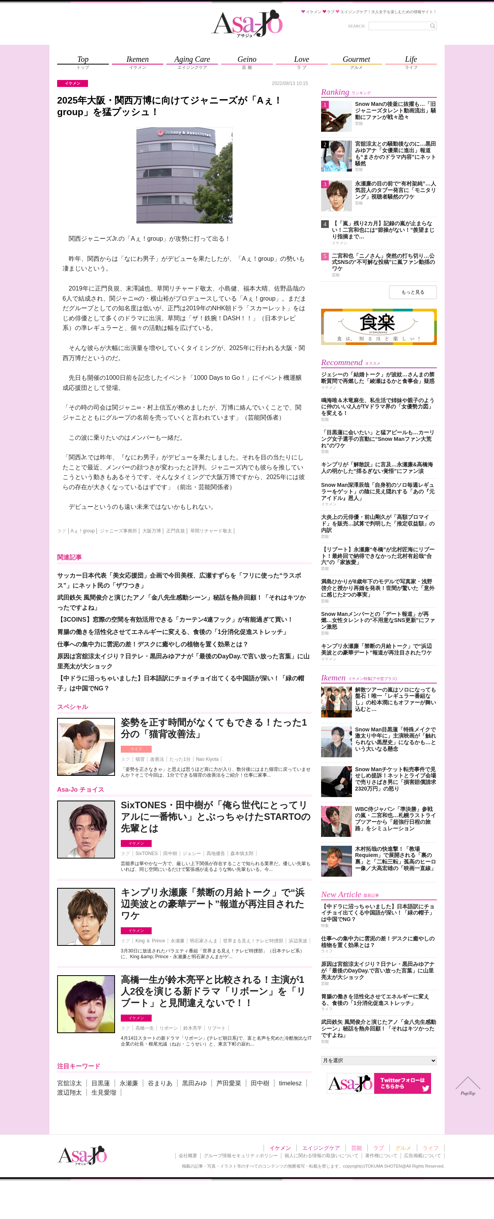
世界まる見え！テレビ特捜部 (253, 941)
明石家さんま (204, 941)
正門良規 (175, 531)
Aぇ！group (83, 531)
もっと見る (413, 292)
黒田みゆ (194, 1083)
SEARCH (356, 26)
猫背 (140, 759)
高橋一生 (144, 1028)
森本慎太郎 (242, 853)
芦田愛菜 (229, 1083)
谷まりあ (160, 1083)
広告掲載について (422, 1155)
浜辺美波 (298, 941)
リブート (216, 1028)
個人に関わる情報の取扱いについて (321, 1155)
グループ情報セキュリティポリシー (241, 1155)
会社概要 (188, 1155)
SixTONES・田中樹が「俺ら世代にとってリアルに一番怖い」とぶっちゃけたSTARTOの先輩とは (216, 816)
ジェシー (192, 853)
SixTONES (146, 853)
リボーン (168, 1028)
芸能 (356, 1148)
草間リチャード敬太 (211, 531)
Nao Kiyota (207, 759)
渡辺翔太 (69, 1092)
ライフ (136, 749)
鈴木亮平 (192, 1028)
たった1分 (180, 759)
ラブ (378, 1148)
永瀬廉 (177, 941)
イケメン (136, 843)
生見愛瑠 (103, 1092)
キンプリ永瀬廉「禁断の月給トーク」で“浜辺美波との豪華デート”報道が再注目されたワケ (213, 904)
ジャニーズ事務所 (118, 531)
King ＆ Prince (150, 941)
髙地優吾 (215, 853)
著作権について (381, 1155)
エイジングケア (321, 1148)
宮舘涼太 (69, 1083)
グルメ (403, 1148)
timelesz (290, 1083)
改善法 (157, 759)
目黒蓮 (100, 1083)
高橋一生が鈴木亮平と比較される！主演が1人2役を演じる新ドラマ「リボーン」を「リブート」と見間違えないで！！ (213, 991)
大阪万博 (151, 531)
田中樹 (170, 853)
